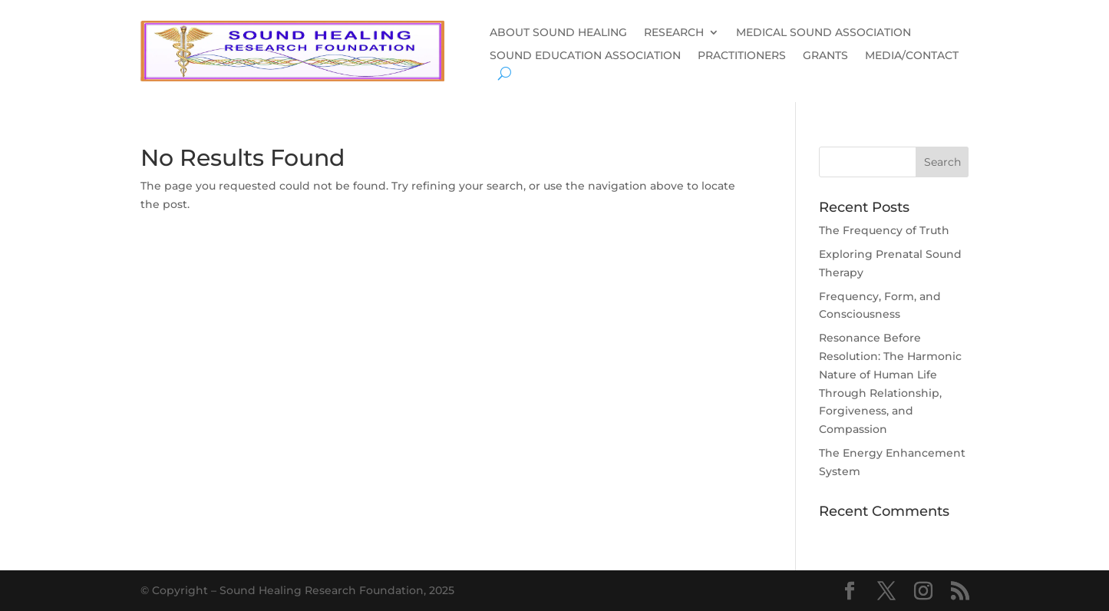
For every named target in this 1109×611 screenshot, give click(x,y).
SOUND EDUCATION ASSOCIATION (585, 56)
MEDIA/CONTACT (912, 56)
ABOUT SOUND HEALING (558, 33)
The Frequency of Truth (884, 230)
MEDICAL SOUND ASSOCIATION (823, 33)
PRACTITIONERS (742, 56)
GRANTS (825, 56)
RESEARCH (674, 33)
